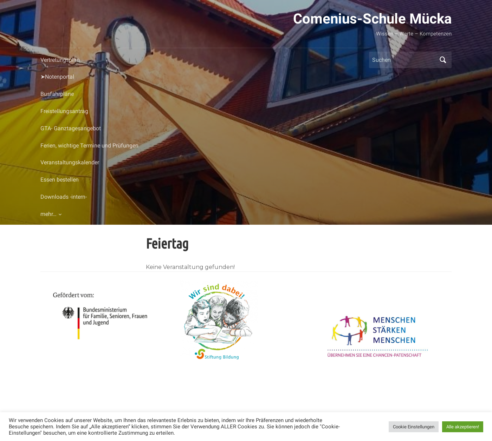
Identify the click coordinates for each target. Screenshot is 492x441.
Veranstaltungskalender (69, 162)
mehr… (48, 214)
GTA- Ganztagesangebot (70, 128)
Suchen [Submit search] (443, 60)
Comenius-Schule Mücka (372, 19)
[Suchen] (403, 60)
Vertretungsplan (60, 60)
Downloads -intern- (63, 196)
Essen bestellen (59, 179)
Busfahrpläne (57, 94)
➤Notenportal (57, 76)
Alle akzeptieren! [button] (462, 426)
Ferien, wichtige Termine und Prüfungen (89, 145)
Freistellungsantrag (64, 111)
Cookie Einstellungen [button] (413, 426)
